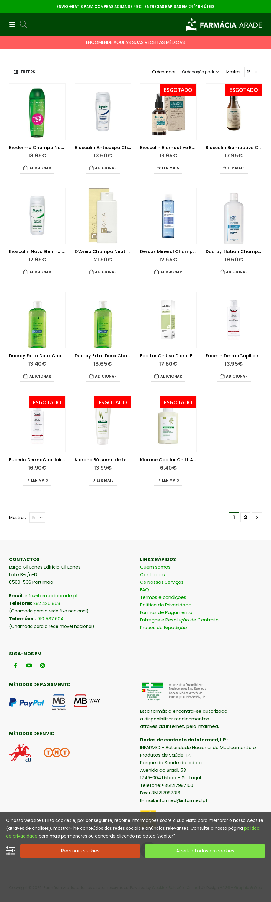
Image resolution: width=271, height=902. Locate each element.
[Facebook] (15, 665)
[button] (14, 24)
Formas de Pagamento (166, 612)
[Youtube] (29, 665)
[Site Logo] (224, 24)
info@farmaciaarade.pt (51, 595)
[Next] (257, 517)
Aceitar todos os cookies (205, 850)
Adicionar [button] (40, 167)
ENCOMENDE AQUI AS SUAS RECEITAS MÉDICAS (135, 42)
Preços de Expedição (163, 627)
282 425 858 (46, 603)
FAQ (144, 589)
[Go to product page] (37, 112)
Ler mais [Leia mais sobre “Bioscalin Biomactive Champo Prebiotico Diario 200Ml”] (236, 167)
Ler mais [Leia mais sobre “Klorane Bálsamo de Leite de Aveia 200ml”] (105, 480)
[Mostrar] (252, 72)
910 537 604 (50, 618)
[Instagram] (42, 665)
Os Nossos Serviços (162, 582)
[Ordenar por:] (200, 72)
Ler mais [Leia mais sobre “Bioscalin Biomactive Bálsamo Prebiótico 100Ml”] (170, 167)
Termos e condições (163, 597)
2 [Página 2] (245, 517)
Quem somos (155, 567)
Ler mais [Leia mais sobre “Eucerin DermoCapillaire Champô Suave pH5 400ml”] (39, 480)
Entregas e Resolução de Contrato (179, 620)
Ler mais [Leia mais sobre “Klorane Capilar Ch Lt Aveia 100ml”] (170, 480)
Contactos (152, 574)
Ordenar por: (164, 72)
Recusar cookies (80, 850)
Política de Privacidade (165, 605)
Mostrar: (233, 72)
